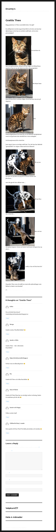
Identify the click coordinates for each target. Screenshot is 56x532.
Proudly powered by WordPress (19, 527)
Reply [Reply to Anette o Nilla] (7, 351)
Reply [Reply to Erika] (7, 318)
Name (8, 472)
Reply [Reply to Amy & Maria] (7, 401)
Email (8, 480)
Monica (9, 290)
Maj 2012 (24, 290)
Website (8, 487)
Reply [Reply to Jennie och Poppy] (7, 417)
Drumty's (10, 9)
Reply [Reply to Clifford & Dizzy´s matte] (7, 433)
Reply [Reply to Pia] (7, 383)
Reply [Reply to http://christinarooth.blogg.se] (7, 367)
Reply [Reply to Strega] (7, 334)
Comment (9, 451)
